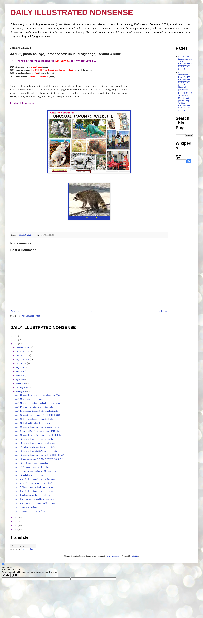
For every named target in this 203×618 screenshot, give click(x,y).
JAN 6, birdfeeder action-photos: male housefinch (36, 491)
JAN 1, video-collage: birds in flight (30, 511)
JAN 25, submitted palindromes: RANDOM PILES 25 (37, 415)
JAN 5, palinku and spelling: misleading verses (34, 495)
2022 (15, 521)
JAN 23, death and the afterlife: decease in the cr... (36, 423)
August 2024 (21, 363)
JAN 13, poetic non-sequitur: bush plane (32, 463)
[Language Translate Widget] (23, 546)
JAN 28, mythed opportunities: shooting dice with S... (37, 403)
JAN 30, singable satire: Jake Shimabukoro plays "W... (37, 395)
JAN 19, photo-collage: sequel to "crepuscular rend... (37, 439)
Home (89, 311)
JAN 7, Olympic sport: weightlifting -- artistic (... (35, 487)
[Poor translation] (14, 575)
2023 (15, 517)
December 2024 (23, 347)
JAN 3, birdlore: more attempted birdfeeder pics (35, 503)
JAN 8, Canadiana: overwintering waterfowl (33, 483)
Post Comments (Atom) (31, 316)
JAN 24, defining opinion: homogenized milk (34, 419)
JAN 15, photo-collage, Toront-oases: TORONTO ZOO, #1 (39, 455)
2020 (15, 529)
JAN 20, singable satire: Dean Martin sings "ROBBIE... (38, 435)
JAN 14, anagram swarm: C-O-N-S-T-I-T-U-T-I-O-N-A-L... (40, 459)
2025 (15, 340)
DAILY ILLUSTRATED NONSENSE (71, 12)
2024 (15, 344)
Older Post (163, 311)
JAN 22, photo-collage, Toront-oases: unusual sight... (37, 427)
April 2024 (20, 379)
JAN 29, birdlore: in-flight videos (29, 399)
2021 (15, 525)
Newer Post (15, 311)
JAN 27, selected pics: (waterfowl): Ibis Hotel (34, 407)
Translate (27, 549)
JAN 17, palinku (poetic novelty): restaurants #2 (35, 447)
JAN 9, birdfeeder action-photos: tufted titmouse (35, 479)
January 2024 (21, 391)
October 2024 (22, 355)
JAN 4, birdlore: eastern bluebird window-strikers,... (36, 499)
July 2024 (20, 367)
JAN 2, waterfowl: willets (26, 507)
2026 (15, 336)
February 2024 (22, 387)
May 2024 (20, 375)
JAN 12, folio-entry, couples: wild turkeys (32, 467)
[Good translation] (6, 575)
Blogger (135, 556)
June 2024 (20, 371)
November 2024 (23, 351)
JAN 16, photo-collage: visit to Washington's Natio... (37, 451)
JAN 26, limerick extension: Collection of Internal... (36, 411)
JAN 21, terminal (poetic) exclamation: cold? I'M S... (37, 431)
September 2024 (23, 359)
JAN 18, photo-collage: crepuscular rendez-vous (35, 443)
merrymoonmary (113, 556)
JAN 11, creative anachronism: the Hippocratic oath (36, 471)
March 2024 (21, 383)
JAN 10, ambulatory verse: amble (29, 475)
